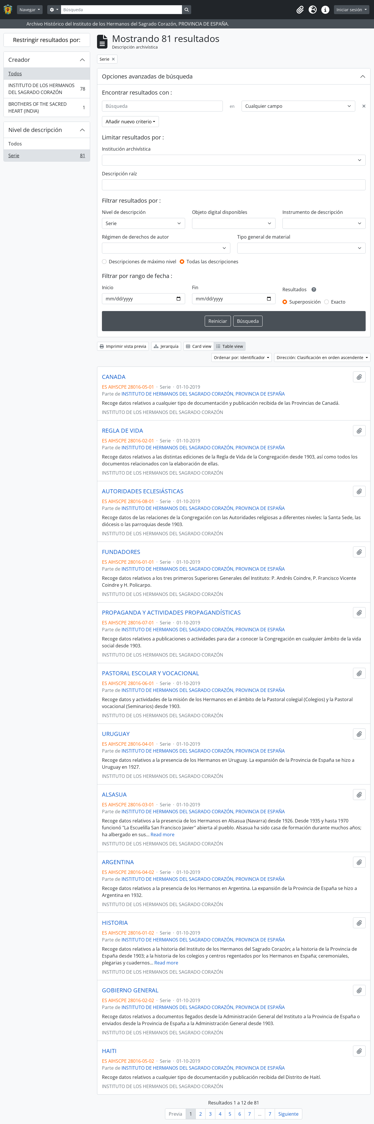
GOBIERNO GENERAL (130, 990)
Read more (162, 834)
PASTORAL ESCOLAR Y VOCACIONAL (150, 673)
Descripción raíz (119, 173)
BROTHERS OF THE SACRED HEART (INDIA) (46, 107)
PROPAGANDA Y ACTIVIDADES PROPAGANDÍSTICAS (171, 612)
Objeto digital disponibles (219, 212)
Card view (198, 346)
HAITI (109, 1051)
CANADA (114, 376)
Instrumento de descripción (312, 212)
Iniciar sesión (350, 9)
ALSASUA (114, 794)
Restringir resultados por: (46, 40)
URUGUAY (116, 733)
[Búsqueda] (121, 9)
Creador (19, 60)
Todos (15, 73)
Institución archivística (126, 149)
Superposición (305, 302)
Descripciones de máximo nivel (142, 261)
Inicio (107, 287)
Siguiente (288, 1114)
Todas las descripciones (212, 261)
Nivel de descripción (35, 130)
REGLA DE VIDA (122, 430)
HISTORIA (115, 922)
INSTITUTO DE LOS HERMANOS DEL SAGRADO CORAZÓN (46, 88)
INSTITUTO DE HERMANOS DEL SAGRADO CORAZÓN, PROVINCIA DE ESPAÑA (203, 394)
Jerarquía (166, 346)
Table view (229, 346)
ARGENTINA (118, 862)
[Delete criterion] (364, 106)
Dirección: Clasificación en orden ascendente (320, 357)
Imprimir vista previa (123, 346)
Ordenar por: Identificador (240, 357)
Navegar (28, 9)
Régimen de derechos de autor (135, 237)
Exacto (338, 302)
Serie (46, 156)
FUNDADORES (121, 551)
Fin (195, 287)
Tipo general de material (263, 237)
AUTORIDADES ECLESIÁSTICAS (142, 491)
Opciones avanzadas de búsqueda (147, 76)
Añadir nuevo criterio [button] (129, 121)
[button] (300, 9)
